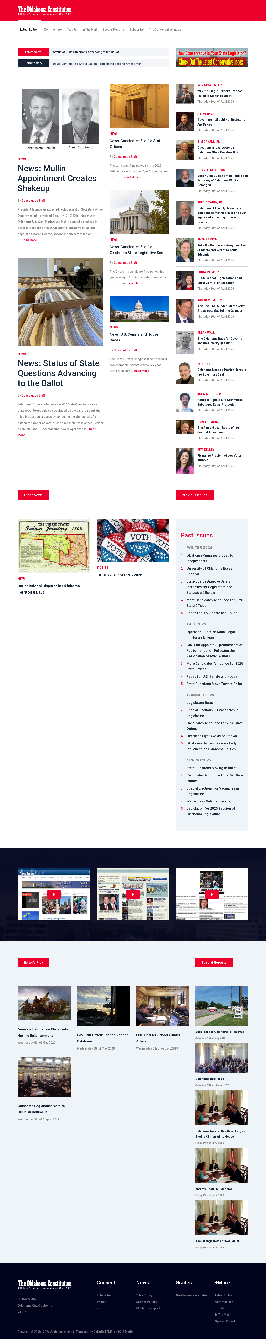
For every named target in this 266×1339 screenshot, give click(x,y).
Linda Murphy (208, 272)
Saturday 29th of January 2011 (213, 1085)
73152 (22, 1312)
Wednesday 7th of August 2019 (157, 1048)
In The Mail (89, 29)
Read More (29, 240)
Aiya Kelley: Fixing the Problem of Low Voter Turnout (88, 63)
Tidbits (72, 29)
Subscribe (137, 29)
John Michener (209, 394)
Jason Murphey (209, 300)
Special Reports (113, 29)
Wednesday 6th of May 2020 (36, 1042)
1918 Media (125, 1331)
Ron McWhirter (209, 85)
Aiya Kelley (205, 449)
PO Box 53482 (27, 1299)
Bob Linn (204, 363)
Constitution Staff (33, 200)
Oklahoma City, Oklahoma (35, 1305)
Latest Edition (29, 29)
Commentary (53, 29)
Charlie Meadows (211, 170)
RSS (99, 1308)
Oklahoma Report (148, 1308)
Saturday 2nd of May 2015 (210, 1038)
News (22, 159)
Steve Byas (205, 113)
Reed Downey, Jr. (210, 202)
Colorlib (99, 1331)
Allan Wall (206, 332)
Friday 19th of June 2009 (209, 1143)
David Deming (207, 421)
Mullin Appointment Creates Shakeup (78, 52)
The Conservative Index (165, 29)
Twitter (101, 1301)
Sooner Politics (146, 1301)
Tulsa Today (144, 1295)
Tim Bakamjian (208, 141)
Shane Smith (207, 239)
